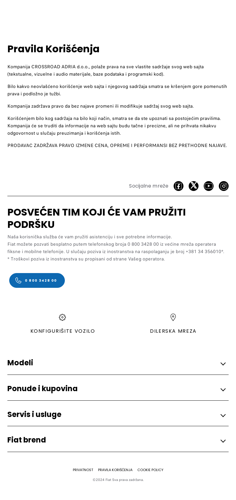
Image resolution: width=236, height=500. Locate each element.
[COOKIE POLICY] (150, 469)
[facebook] (178, 186)
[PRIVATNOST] (83, 469)
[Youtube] (209, 186)
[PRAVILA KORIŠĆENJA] (115, 469)
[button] (116, 363)
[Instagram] (224, 186)
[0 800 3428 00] (37, 280)
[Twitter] (194, 186)
